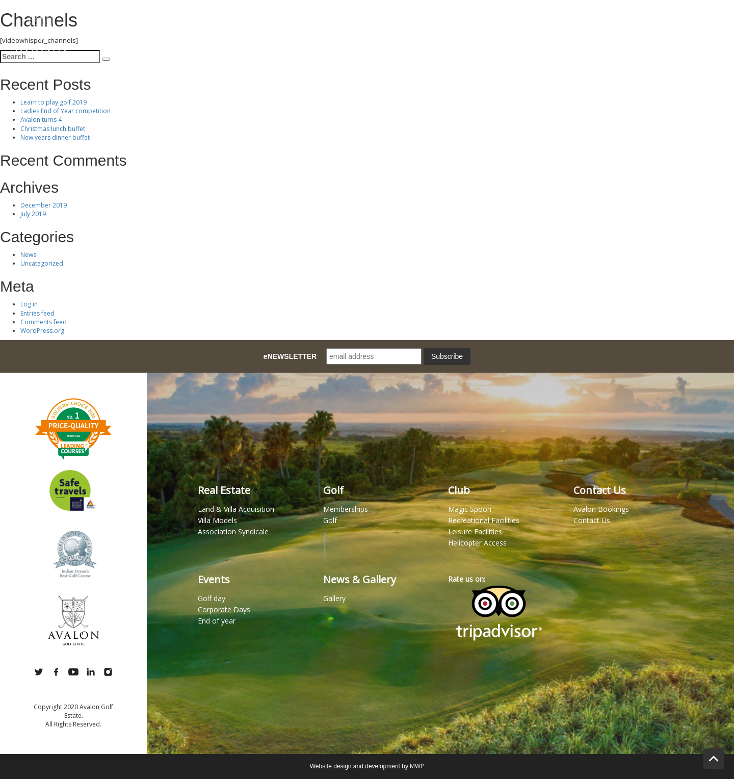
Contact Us (694, 25)
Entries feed (37, 313)
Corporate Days (224, 609)
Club (491, 25)
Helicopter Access (477, 543)
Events (535, 25)
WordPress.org (42, 330)
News (28, 254)
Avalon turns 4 (41, 119)
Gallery (637, 25)
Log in (29, 304)
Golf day (211, 598)
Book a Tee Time (433, 25)
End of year (216, 621)
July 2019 (33, 214)
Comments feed (43, 322)
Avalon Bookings (601, 509)
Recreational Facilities (483, 520)
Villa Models (217, 520)
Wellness (585, 25)
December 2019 (43, 205)
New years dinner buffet (55, 137)
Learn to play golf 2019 (53, 102)
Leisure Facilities (475, 531)
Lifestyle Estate (251, 25)
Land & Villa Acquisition (236, 509)
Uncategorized (41, 263)
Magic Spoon (181, 25)
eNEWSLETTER (290, 356)
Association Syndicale (233, 531)
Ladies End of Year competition (65, 111)
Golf (310, 25)
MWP (417, 766)
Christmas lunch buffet (52, 128)
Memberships (363, 25)
